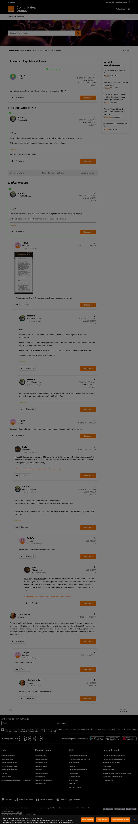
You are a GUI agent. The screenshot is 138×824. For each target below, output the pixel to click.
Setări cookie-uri (87, 819)
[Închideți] (134, 819)
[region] (69, 819)
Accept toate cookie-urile (120, 819)
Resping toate (102, 819)
